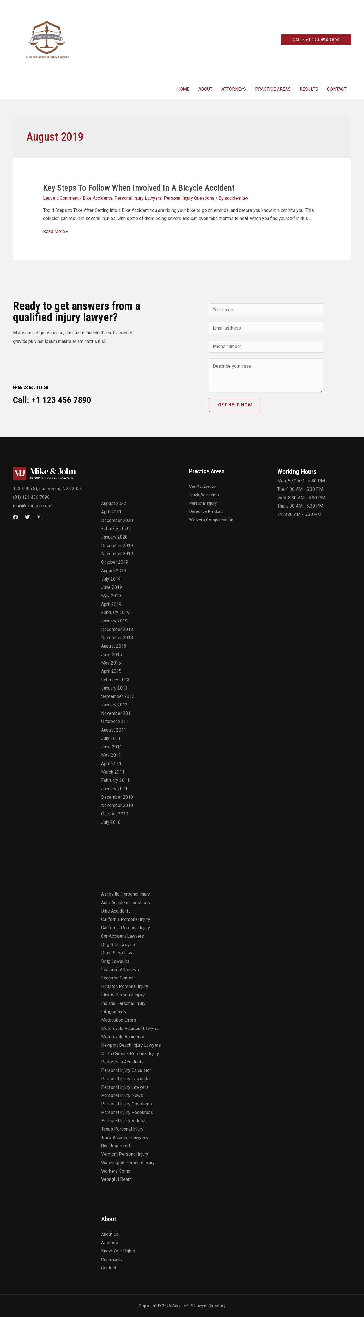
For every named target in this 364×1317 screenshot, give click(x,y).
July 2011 (111, 738)
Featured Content (118, 978)
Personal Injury (203, 503)
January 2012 (114, 705)
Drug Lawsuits (115, 961)
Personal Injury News (122, 1095)
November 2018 (117, 637)
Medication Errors (118, 1020)
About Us (110, 1234)
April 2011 (111, 763)
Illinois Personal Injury (123, 995)
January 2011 (114, 788)
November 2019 (117, 553)
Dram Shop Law (116, 952)
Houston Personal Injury (124, 986)
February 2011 (115, 780)
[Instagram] (39, 517)
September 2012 (117, 696)
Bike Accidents (97, 198)
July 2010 (111, 822)
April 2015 (111, 671)
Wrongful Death (116, 1179)
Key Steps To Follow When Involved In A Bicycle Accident (138, 188)
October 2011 (114, 721)
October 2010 (114, 814)
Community (112, 1259)
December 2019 (117, 545)
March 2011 (113, 772)
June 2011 (111, 747)
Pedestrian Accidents (122, 1062)
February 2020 (115, 528)
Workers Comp (115, 1171)
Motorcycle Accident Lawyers (130, 1028)
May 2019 (111, 595)
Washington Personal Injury (128, 1162)
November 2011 (117, 713)
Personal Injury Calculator (126, 1070)
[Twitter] (27, 517)
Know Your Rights (118, 1250)
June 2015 (111, 654)
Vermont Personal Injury (124, 1154)
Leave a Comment (61, 198)
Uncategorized (115, 1145)
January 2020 (114, 537)
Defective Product (207, 511)
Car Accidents (202, 486)
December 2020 (117, 520)
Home (183, 89)
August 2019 (113, 570)
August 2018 (113, 646)
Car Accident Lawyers (122, 936)
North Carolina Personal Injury (130, 1053)
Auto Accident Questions (125, 902)
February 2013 (115, 679)
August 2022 (113, 503)
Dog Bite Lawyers (118, 944)
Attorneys (233, 89)
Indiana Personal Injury (123, 1003)
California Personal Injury (125, 919)
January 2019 (114, 621)
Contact (337, 89)
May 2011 (111, 755)
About (205, 89)
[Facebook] (15, 517)
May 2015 (111, 663)
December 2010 (117, 797)
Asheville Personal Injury (125, 894)
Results (309, 89)
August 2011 (113, 730)
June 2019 (111, 587)
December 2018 (117, 629)
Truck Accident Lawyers (124, 1137)
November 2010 (117, 805)
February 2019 (115, 612)
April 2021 (111, 512)
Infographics (113, 1011)
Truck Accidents (204, 494)
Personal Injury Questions (189, 198)
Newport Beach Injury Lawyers (131, 1045)
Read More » (55, 231)
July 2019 (111, 579)
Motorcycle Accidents (122, 1036)
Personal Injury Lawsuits (125, 1078)
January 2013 (114, 688)
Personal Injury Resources (127, 1112)
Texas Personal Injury (122, 1129)
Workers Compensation (212, 520)
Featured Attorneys (120, 969)
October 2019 (114, 562)
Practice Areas (273, 89)
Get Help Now (235, 405)
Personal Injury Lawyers (138, 198)
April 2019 (111, 604)
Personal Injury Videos (123, 1120)
